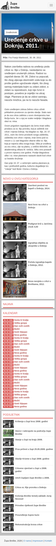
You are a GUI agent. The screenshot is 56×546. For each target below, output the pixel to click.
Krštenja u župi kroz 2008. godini (31, 421)
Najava (8, 304)
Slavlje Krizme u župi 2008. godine (32, 459)
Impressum (38, 541)
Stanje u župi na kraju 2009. (29, 439)
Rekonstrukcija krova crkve (28, 524)
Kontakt (48, 541)
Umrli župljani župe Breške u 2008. (32, 478)
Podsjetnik (11, 414)
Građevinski (11, 32)
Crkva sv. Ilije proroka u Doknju (30, 487)
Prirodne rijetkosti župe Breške (30, 505)
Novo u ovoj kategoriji (20, 178)
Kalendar (10, 313)
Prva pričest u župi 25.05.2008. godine (34, 449)
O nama (27, 541)
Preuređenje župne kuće (27, 515)
